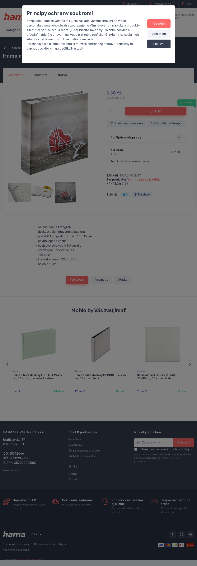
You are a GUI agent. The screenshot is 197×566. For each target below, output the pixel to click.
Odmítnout (159, 34)
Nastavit (159, 44)
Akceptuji (159, 23)
